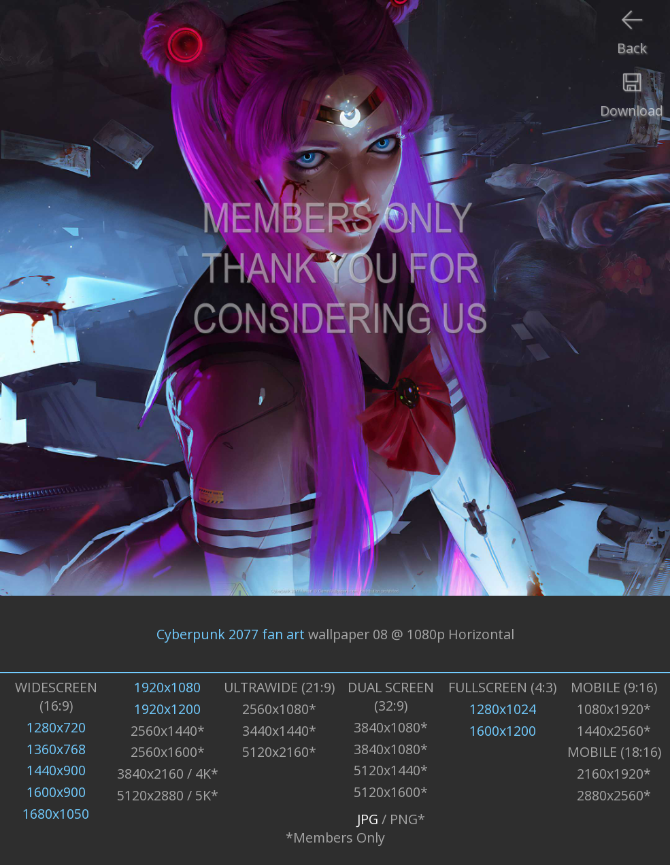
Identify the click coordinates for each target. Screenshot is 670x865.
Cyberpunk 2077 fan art (230, 633)
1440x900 (56, 770)
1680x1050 (55, 813)
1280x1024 (502, 709)
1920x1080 (167, 687)
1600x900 (56, 792)
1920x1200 (167, 709)
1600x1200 (502, 731)
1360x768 (56, 749)
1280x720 (56, 727)
